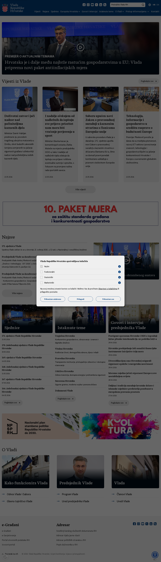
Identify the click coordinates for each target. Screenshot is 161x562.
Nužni (46, 266)
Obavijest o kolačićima (107, 289)
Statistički (48, 277)
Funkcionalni (49, 272)
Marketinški (49, 283)
